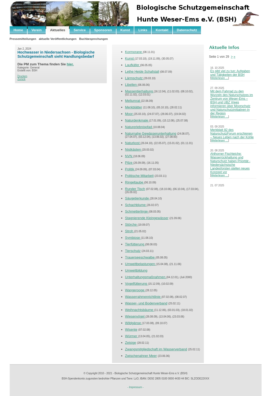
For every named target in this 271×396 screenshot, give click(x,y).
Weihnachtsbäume (139, 310)
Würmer (131, 336)
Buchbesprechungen (93, 38)
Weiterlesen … (219, 78)
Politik (130, 169)
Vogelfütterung (136, 284)
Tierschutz (133, 251)
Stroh (129, 231)
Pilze (129, 163)
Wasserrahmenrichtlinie (143, 297)
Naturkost (133, 143)
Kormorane (134, 52)
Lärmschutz (134, 78)
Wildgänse (133, 323)
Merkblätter (133, 107)
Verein (36, 30)
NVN (129, 156)
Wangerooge (135, 290)
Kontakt (162, 30)
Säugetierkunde (137, 198)
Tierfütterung (135, 244)
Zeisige (130, 343)
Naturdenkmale (137, 120)
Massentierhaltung (139, 91)
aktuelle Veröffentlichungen (58, 38)
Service (79, 30)
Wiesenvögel (135, 316)
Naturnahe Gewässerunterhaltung (150, 133)
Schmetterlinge (137, 211)
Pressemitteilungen (23, 38)
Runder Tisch (135, 189)
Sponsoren (103, 30)
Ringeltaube (134, 182)
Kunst (125, 30)
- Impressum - (135, 387)
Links (142, 30)
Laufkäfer (132, 65)
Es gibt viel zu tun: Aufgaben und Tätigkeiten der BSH (230, 73)
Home (18, 30)
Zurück (22, 79)
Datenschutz (187, 30)
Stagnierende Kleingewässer (147, 218)
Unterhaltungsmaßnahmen (146, 277)
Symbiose (133, 238)
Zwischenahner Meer (141, 356)
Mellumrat (133, 101)
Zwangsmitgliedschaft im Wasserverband (156, 349)
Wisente (131, 329)
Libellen (131, 85)
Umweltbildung (136, 270)
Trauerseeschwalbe (140, 257)
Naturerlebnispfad (139, 127)
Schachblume (136, 205)
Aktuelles (57, 30)
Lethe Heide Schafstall (142, 71)
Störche (131, 224)
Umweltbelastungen (140, 264)
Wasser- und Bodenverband (146, 303)
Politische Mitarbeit (139, 176)
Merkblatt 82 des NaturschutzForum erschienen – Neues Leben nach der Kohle (232, 133)
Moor (129, 114)
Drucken (22, 76)
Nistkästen (133, 149)
